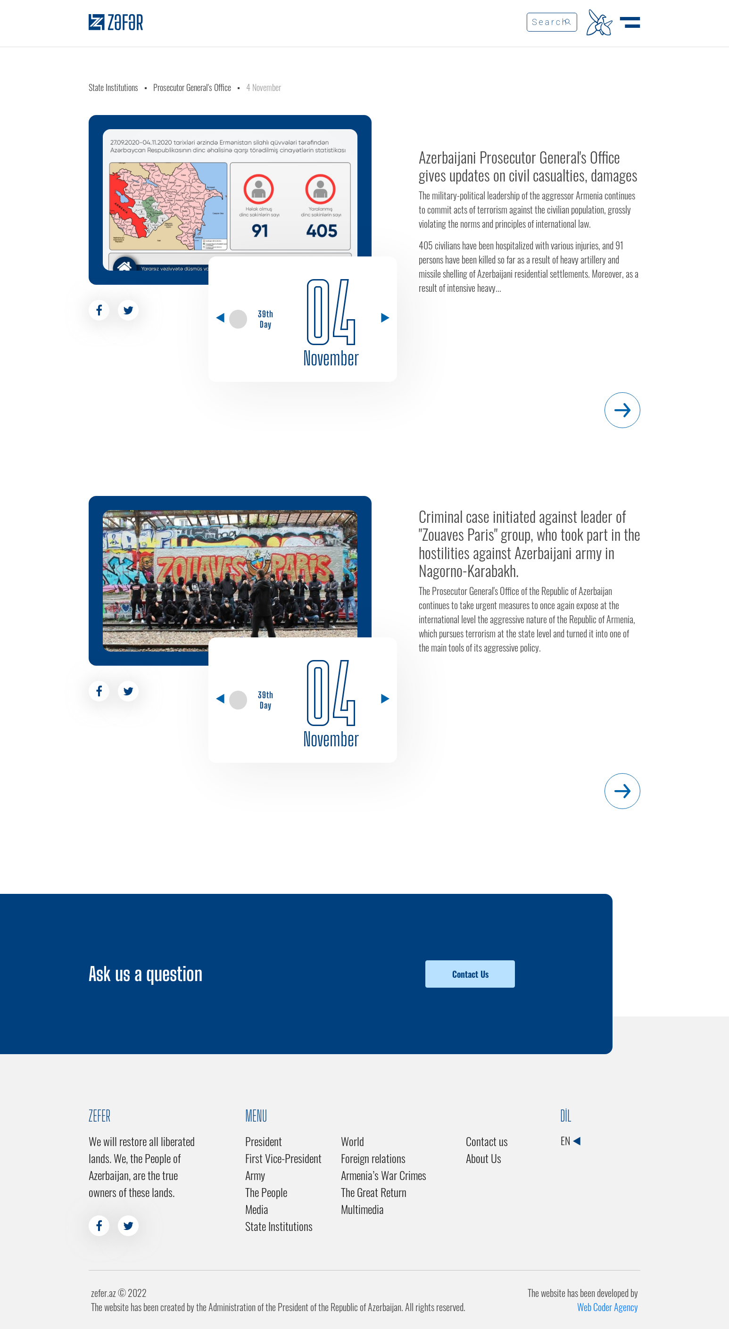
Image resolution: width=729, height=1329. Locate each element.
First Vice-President (283, 1157)
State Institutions (113, 87)
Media (256, 1208)
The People (266, 1191)
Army (255, 1174)
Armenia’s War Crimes (383, 1174)
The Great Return (373, 1191)
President (263, 1140)
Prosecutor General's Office (192, 87)
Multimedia (362, 1208)
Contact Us (470, 974)
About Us (483, 1157)
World (352, 1140)
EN (570, 1140)
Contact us (487, 1140)
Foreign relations (373, 1157)
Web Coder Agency (607, 1307)
